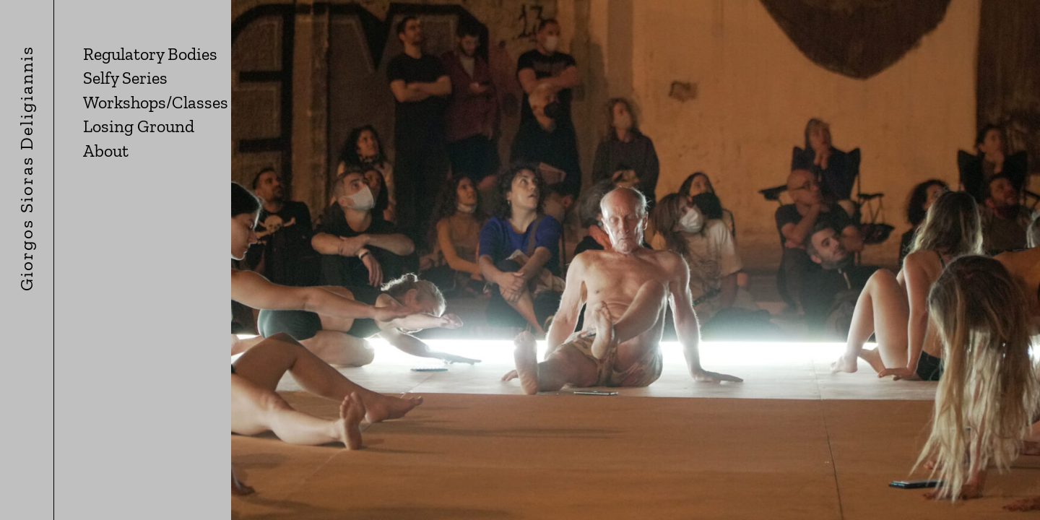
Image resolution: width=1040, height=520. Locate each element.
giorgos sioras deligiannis (26, 265)
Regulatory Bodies (150, 53)
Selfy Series (125, 77)
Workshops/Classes (155, 102)
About (106, 150)
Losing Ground (138, 126)
